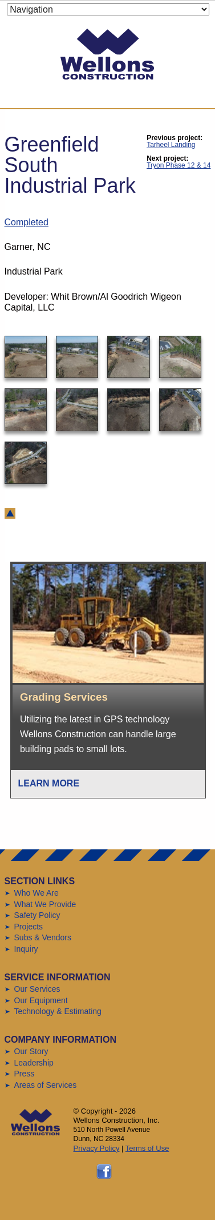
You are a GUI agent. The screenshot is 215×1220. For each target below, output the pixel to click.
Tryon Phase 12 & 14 (178, 165)
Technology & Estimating (58, 1011)
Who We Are (36, 892)
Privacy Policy (97, 1148)
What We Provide (45, 904)
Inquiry (26, 948)
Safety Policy (37, 915)
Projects (28, 926)
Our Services (37, 989)
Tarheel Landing (171, 144)
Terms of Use (147, 1148)
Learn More (49, 783)
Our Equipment (41, 1000)
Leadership (34, 1062)
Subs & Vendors (42, 937)
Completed (26, 222)
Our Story (31, 1051)
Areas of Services (45, 1085)
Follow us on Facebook (104, 1171)
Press (24, 1073)
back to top (10, 513)
